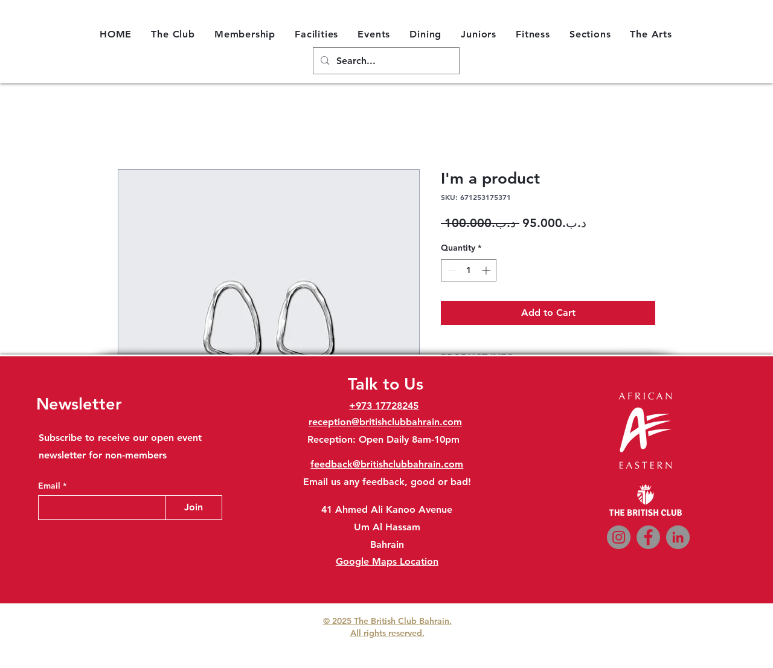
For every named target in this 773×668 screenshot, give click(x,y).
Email (50, 485)
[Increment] (487, 270)
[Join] (193, 507)
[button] (173, 34)
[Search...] (385, 61)
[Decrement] (450, 270)
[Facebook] (648, 537)
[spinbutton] (469, 270)
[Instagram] (618, 537)
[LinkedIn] (678, 537)
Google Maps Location (387, 561)
